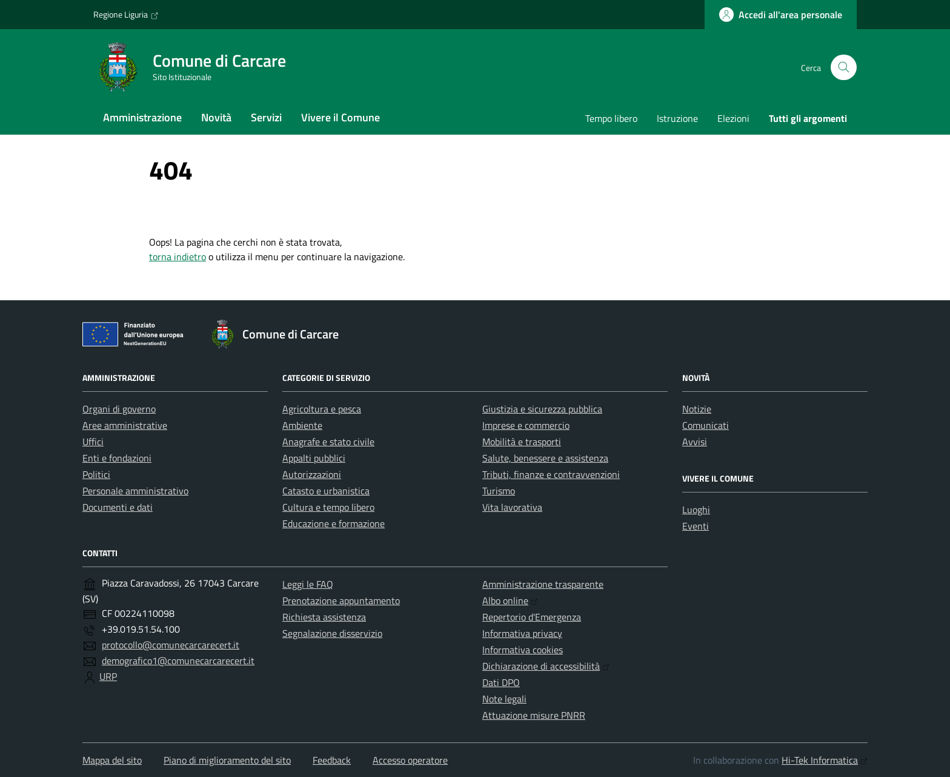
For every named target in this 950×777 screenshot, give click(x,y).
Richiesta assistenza (324, 617)
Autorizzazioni (311, 474)
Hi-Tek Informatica (825, 760)
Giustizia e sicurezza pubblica (542, 409)
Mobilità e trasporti (521, 441)
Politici (96, 474)
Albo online (510, 600)
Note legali (504, 698)
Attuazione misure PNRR (533, 715)
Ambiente (302, 425)
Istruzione (677, 118)
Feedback (332, 760)
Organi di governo (119, 409)
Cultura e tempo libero (328, 507)
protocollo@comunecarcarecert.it (170, 644)
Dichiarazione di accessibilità (546, 666)
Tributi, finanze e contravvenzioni (551, 474)
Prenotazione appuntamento (341, 600)
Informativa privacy (522, 633)
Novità (216, 117)
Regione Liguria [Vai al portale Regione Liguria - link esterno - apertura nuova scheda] (126, 14)
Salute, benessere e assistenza (545, 458)
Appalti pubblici (313, 458)
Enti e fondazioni (116, 458)
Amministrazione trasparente (542, 584)
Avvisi (694, 441)
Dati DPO (501, 682)
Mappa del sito (112, 760)
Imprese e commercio (526, 425)
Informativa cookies (522, 649)
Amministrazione (142, 117)
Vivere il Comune (340, 117)
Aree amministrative (124, 425)
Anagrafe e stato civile (328, 441)
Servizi (266, 117)
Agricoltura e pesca (321, 409)
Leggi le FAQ (307, 584)
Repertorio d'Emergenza (531, 617)
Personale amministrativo (135, 490)
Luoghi (696, 509)
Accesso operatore (410, 760)
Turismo (498, 490)
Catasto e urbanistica (326, 490)
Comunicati (705, 425)
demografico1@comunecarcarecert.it (178, 660)
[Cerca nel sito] (844, 68)
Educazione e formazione (333, 523)
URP (108, 676)
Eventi (695, 526)
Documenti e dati (117, 507)
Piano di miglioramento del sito (227, 760)
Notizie (696, 409)
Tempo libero (611, 118)
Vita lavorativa (512, 507)
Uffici (93, 441)
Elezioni (733, 118)
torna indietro (177, 256)
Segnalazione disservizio (332, 633)
